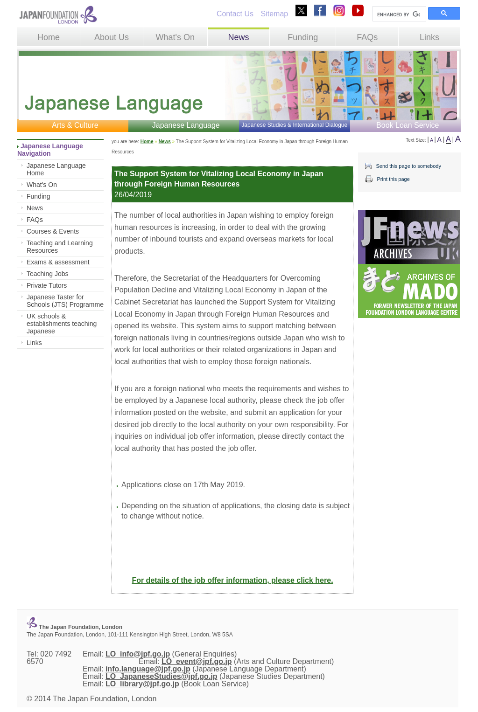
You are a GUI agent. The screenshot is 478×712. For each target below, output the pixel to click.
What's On (174, 37)
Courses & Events (53, 231)
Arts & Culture (75, 125)
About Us (111, 37)
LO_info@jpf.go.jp (137, 654)
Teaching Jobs (48, 273)
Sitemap (274, 14)
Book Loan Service (407, 125)
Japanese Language (186, 125)
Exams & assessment (58, 262)
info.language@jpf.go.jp (147, 669)
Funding (303, 37)
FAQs (367, 37)
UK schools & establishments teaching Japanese (62, 323)
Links (429, 37)
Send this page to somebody (408, 166)
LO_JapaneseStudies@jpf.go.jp (161, 676)
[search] (398, 14)
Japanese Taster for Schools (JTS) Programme (65, 300)
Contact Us (235, 14)
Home (48, 37)
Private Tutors (47, 285)
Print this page (393, 179)
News (238, 37)
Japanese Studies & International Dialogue (294, 125)
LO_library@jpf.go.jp (142, 684)
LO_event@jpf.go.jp (197, 661)
